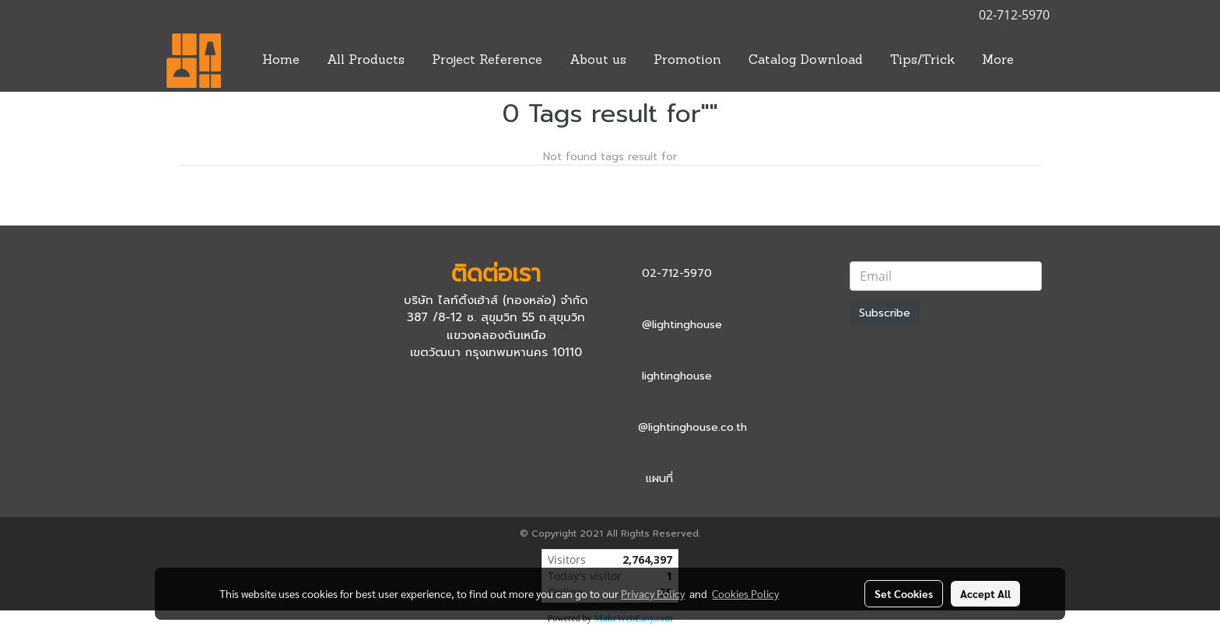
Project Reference (487, 60)
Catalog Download (805, 60)
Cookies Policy (745, 593)
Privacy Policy (653, 593)
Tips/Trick (922, 60)
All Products (366, 60)
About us (598, 60)
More (998, 60)
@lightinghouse (682, 324)
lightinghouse (677, 376)
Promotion (687, 60)
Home (281, 60)
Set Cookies (904, 593)
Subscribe (884, 313)
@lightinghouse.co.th (692, 427)
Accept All (985, 593)
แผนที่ (659, 478)
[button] (1041, 60)
